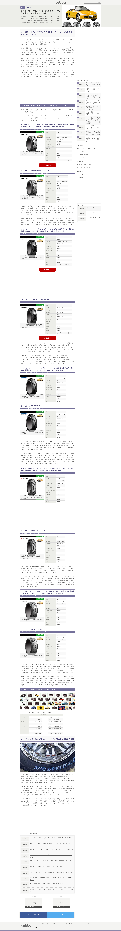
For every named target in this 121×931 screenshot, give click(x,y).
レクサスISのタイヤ (31, 906)
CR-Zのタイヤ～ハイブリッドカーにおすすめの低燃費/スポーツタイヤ (50, 860)
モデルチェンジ (37, 923)
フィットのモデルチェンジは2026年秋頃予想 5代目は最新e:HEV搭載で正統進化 (93, 133)
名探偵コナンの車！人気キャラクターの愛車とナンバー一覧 (93, 90)
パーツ (78, 923)
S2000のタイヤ (81, 161)
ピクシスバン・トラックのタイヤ (86, 148)
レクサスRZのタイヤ (82, 154)
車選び (43, 923)
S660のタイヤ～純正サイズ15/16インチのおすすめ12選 (46, 866)
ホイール (83, 923)
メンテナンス (54, 923)
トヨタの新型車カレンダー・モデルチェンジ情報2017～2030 (92, 127)
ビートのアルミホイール (93, 217)
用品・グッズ (61, 923)
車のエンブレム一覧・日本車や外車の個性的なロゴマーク (93, 84)
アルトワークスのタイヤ (83, 167)
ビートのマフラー (91, 212)
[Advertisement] (47, 90)
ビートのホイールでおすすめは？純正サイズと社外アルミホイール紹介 (50, 838)
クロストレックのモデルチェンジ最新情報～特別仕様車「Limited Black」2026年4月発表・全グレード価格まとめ (93, 120)
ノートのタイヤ (81, 174)
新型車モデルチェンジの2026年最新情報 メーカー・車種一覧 (92, 108)
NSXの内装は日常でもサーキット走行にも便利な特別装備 (46, 883)
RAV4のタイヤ (81, 158)
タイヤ (22, 7)
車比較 (48, 923)
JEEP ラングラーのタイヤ (84, 164)
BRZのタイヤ (80, 171)
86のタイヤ (80, 177)
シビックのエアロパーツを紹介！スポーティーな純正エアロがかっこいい (51, 872)
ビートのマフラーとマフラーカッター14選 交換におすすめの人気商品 (50, 843)
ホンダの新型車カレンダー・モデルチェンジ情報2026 (92, 113)
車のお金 (73, 923)
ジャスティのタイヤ (82, 151)
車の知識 (68, 923)
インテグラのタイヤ (58, 906)
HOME (35, 927)
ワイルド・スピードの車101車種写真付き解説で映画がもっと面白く (93, 102)
